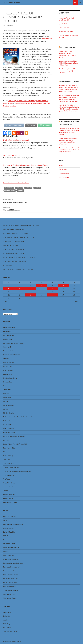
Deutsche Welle (8, 528)
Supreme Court (10, 190)
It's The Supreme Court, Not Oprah (16, 140)
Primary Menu (80, 2)
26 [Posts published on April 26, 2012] (52, 295)
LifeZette (6, 393)
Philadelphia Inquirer (10, 578)
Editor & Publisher (9, 532)
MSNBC (6, 551)
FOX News (6, 536)
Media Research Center (11, 547)
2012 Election (9, 188)
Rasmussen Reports (9, 586)
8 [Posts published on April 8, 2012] (8, 289)
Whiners (20, 190)
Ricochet (6, 452)
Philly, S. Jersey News (10, 582)
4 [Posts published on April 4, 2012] (41, 285)
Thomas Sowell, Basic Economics (14, 261)
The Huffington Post (10, 631)
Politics (37, 188)
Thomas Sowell (8, 487)
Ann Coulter (7, 331)
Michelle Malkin (8, 405)
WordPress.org (64, 177)
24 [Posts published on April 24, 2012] (30, 295)
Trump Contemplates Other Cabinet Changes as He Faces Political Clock (68, 63)
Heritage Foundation (10, 378)
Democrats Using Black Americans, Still (66, 19)
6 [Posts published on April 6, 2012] (63, 285)
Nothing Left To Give (10, 245)
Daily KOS (6, 616)
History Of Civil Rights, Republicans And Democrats (21, 225)
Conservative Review (10, 351)
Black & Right (7, 339)
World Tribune (8, 498)
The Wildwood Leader (10, 590)
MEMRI (5, 401)
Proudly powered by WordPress (12, 641)
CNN (5, 520)
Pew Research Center (10, 575)
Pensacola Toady (8, 571)
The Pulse (6, 479)
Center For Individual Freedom (13, 343)
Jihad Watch (7, 390)
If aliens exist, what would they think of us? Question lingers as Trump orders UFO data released (69, 131)
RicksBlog (6, 624)
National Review (8, 421)
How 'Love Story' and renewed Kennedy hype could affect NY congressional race (69, 150)
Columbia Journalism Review (13, 524)
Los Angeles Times (9, 544)
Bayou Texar (7, 265)
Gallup (5, 540)
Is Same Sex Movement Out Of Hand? (15, 233)
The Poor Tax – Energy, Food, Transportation (19, 237)
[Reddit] (14, 133)
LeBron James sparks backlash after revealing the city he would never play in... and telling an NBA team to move (69, 98)
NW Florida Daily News (11, 559)
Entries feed (63, 169)
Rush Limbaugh (8, 456)
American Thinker (9, 327)
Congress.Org (7, 347)
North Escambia (8, 428)
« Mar (6, 301)
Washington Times (9, 598)
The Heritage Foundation (11, 467)
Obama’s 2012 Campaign (27, 208)
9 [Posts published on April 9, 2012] (19, 289)
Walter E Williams (9, 494)
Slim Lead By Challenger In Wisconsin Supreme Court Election (26, 165)
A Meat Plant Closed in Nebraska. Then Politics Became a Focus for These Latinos (67, 54)
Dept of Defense (8, 362)
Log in (61, 165)
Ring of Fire (7, 628)
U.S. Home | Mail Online (69, 81)
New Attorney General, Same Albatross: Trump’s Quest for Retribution (68, 71)
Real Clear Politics (9, 448)
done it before (47, 38)
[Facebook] (5, 133)
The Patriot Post (8, 475)
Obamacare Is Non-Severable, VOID (27, 200)
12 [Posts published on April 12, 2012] (52, 289)
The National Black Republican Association (17, 471)
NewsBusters (7, 425)
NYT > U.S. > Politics (68, 47)
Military (6, 409)
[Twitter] (9, 133)
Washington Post (9, 594)
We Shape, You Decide (11, 155)
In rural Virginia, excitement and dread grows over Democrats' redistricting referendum (68, 141)
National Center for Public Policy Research (17, 417)
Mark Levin (7, 397)
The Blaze (6, 459)
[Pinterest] (18, 133)
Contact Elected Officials (11, 355)
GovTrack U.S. (7, 374)
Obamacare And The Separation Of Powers (18, 269)
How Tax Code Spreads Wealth (13, 229)
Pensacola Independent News (13, 563)
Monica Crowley (8, 413)
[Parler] (22, 133)
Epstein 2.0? (63, 24)
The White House (9, 483)
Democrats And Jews (66, 31)
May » (77, 301)
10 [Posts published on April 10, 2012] (30, 289)
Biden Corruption (64, 28)
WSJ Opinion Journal (10, 502)
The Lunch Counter (11, 2)
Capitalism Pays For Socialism (13, 253)
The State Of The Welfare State (13, 241)
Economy (20, 188)
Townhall (6, 491)
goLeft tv (6, 620)
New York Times (8, 555)
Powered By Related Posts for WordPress (16, 183)
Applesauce (7, 612)
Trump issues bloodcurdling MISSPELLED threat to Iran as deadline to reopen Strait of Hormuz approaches (68, 88)
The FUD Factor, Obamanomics (13, 249)
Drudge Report (8, 366)
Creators (6, 358)
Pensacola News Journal (11, 567)
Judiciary (29, 188)
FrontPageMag (8, 370)
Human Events (8, 386)
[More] (26, 133)
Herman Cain (7, 382)
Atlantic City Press (9, 516)
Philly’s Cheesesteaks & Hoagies (14, 436)
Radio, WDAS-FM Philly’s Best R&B (15, 444)
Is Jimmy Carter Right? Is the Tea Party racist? (19, 257)
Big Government (8, 335)
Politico (6, 440)
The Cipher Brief (8, 463)
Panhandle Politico (9, 432)
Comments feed (64, 173)
